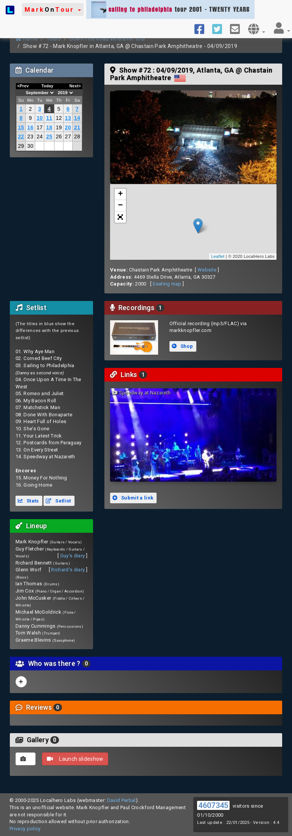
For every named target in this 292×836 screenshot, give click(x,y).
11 (49, 118)
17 (40, 127)
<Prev (23, 86)
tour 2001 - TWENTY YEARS (170, 9)
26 (59, 136)
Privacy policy (25, 828)
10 (40, 118)
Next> (75, 86)
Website (206, 270)
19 (59, 127)
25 (49, 136)
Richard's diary (68, 569)
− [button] (120, 205)
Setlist (58, 501)
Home (27, 39)
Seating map (167, 284)
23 (30, 136)
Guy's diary (72, 555)
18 (49, 127)
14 (77, 118)
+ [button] (120, 194)
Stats (28, 501)
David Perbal (121, 800)
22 (21, 136)
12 (59, 118)
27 (68, 136)
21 (77, 127)
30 (30, 146)
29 (21, 146)
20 (68, 127)
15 (21, 127)
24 (40, 136)
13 (68, 118)
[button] (53, 9)
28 (77, 136)
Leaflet (217, 256)
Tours (54, 39)
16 (30, 127)
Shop (182, 346)
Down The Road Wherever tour (108, 39)
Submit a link (132, 498)
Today (47, 86)
